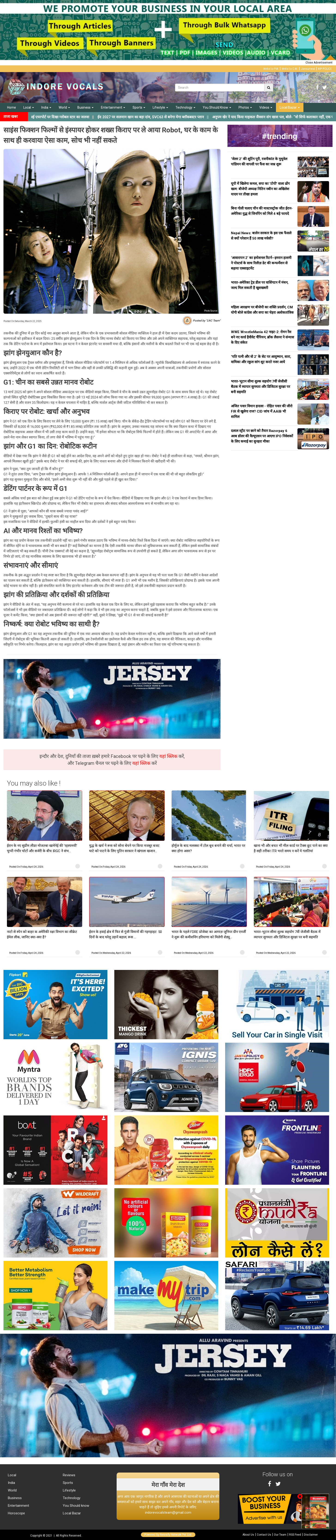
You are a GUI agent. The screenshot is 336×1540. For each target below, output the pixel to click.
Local (28, 107)
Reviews (68, 1475)
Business (85, 107)
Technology (185, 107)
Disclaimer (311, 1534)
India (46, 107)
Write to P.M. (271, 68)
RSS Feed (295, 1534)
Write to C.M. (290, 68)
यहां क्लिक (169, 756)
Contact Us (264, 1534)
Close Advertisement (319, 62)
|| (161, 117)
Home (11, 107)
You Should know (75, 1506)
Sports (139, 107)
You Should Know (217, 107)
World (64, 107)
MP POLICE (325, 68)
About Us (248, 1534)
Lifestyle (160, 107)
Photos (245, 107)
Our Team (280, 1534)
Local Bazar (290, 107)
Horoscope (16, 1513)
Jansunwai (308, 68)
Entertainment (113, 107)
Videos (265, 107)
